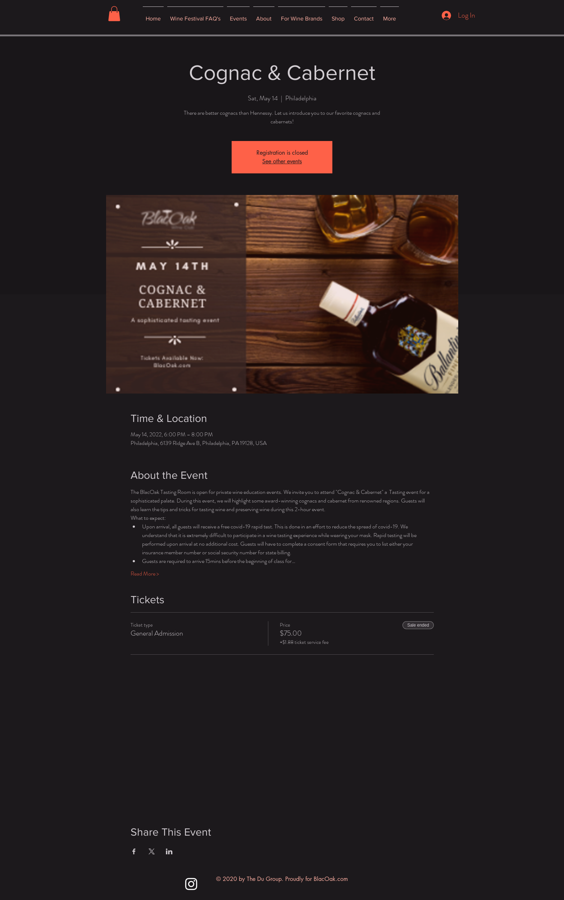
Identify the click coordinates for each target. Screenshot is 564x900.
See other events (282, 161)
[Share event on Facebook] (134, 851)
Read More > (145, 574)
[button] (114, 13)
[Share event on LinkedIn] (169, 851)
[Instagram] (191, 884)
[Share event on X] (151, 851)
